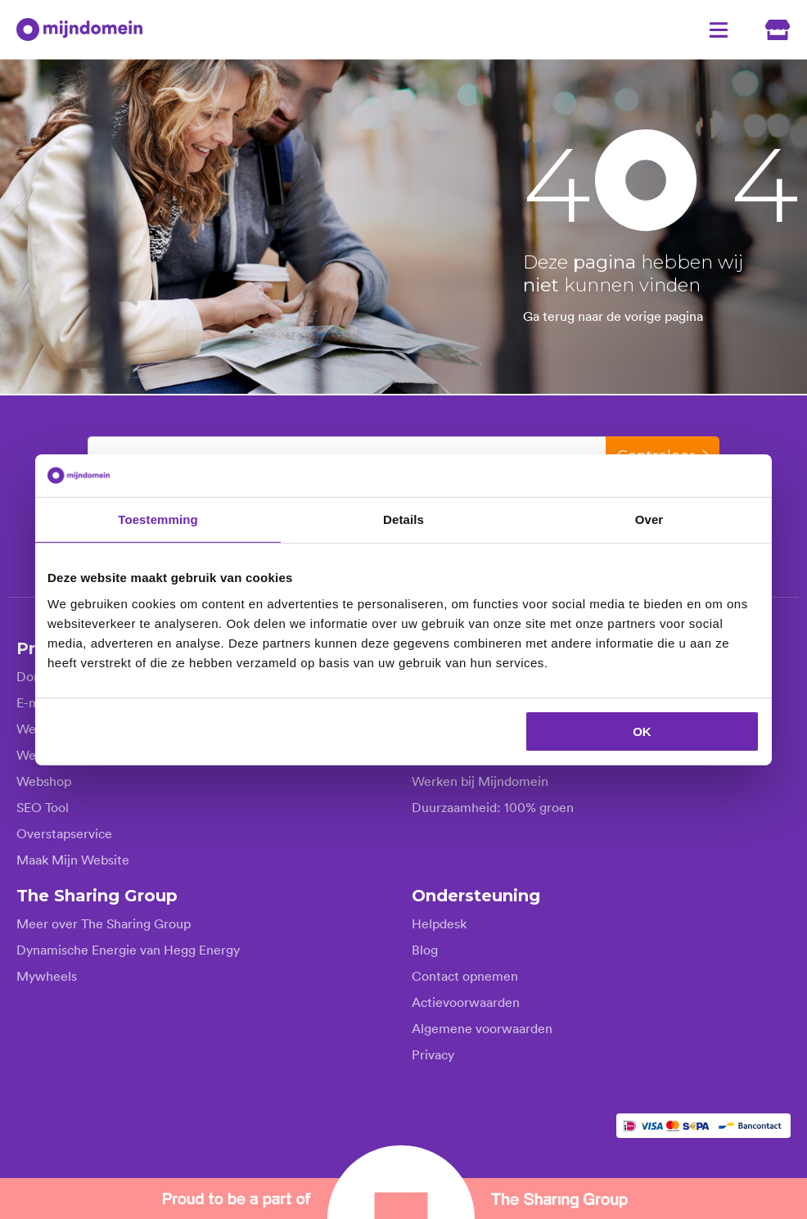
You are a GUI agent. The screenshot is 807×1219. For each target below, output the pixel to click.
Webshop (43, 780)
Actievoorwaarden (466, 1001)
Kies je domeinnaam (155, 452)
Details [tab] (403, 519)
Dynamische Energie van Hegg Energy (128, 949)
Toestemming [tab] (158, 519)
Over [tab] (649, 519)
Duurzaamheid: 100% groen (493, 806)
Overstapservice (64, 832)
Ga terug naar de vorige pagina (613, 316)
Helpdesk (439, 922)
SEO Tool (42, 806)
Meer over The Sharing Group (103, 922)
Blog (425, 949)
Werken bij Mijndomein (480, 780)
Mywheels (46, 975)
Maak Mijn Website (72, 859)
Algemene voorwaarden (482, 1027)
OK (642, 731)
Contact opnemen (465, 975)
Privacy (433, 1053)
